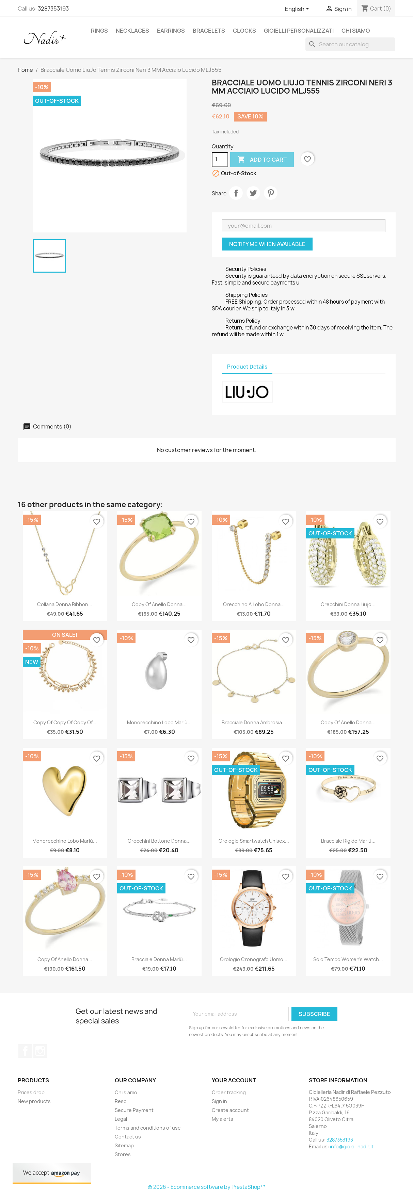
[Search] (350, 44)
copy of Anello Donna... (159, 604)
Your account (234, 1080)
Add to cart (262, 159)
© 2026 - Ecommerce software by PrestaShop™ (206, 1187)
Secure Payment (134, 1110)
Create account (230, 1110)
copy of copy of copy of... (64, 722)
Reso (121, 1101)
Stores (123, 1154)
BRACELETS (209, 30)
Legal (121, 1119)
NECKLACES (132, 30)
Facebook (25, 1051)
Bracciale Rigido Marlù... (348, 841)
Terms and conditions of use (148, 1128)
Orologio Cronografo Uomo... (253, 959)
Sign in (219, 1101)
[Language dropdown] (298, 9)
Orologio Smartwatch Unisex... (254, 841)
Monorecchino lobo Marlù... (159, 722)
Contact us (128, 1136)
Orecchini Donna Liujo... (348, 604)
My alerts (222, 1119)
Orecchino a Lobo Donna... (254, 604)
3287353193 (53, 8)
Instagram (40, 1051)
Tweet (253, 193)
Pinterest (270, 193)
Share (236, 193)
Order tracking (229, 1092)
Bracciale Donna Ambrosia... (254, 722)
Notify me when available (267, 244)
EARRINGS (171, 30)
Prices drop (31, 1092)
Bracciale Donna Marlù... (159, 959)
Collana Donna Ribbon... (64, 604)
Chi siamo (355, 30)
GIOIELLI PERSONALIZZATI (299, 30)
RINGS (99, 30)
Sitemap (124, 1145)
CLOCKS (244, 30)
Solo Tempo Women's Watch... (348, 959)
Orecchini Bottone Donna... (159, 841)
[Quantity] (220, 159)
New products (34, 1101)
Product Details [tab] (247, 366)
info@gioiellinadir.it (352, 1146)
